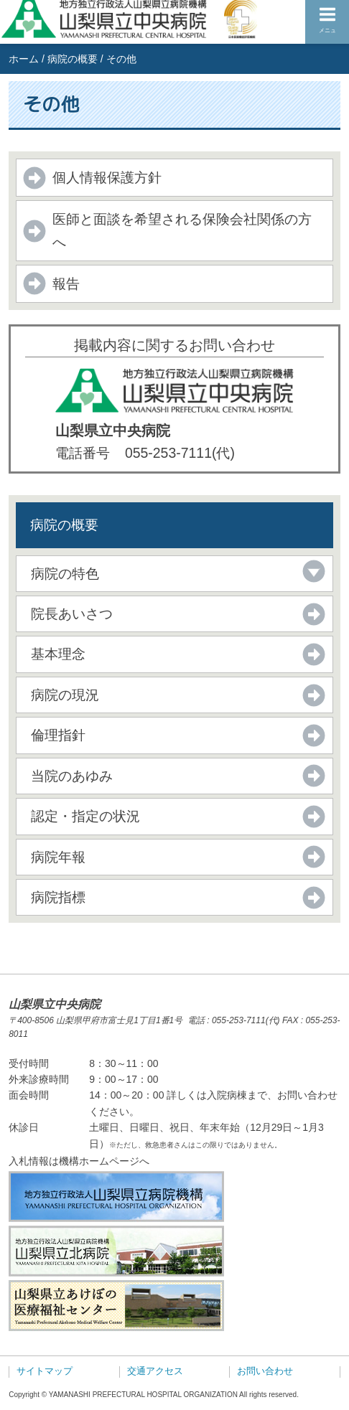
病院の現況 (65, 694)
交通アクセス (155, 1371)
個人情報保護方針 (107, 177)
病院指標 (58, 897)
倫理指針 (58, 735)
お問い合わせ (265, 1371)
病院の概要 (72, 59)
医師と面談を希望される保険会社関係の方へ (182, 230)
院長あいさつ (72, 613)
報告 (66, 283)
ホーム (24, 59)
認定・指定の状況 (85, 816)
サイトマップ (45, 1371)
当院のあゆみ (72, 776)
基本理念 (58, 654)
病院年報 (58, 857)
